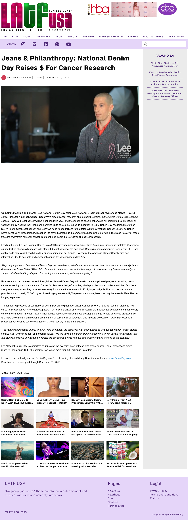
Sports (133, 36)
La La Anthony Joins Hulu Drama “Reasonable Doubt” (51, 401)
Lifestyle (43, 36)
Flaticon (155, 498)
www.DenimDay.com (120, 358)
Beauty (73, 36)
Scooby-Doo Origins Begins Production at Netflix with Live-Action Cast (86, 401)
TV (5, 36)
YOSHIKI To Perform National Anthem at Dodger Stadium (52, 465)
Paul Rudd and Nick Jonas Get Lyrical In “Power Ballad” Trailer (87, 433)
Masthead (114, 494)
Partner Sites (116, 505)
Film (15, 36)
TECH (58, 36)
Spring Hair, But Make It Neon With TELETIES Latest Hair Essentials (16, 401)
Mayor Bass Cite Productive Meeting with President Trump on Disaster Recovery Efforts (87, 465)
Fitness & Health (111, 36)
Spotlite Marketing (174, 514)
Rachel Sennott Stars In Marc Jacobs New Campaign (122, 433)
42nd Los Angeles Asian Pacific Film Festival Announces (14, 465)
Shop (111, 498)
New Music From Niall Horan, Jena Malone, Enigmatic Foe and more (119, 401)
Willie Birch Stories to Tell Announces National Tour (50, 433)
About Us (114, 490)
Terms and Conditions (164, 494)
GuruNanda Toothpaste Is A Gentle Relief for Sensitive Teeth (121, 465)
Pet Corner (176, 36)
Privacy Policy (158, 490)
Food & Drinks (153, 36)
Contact (113, 502)
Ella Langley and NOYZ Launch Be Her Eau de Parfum (13, 433)
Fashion (88, 36)
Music (27, 36)
